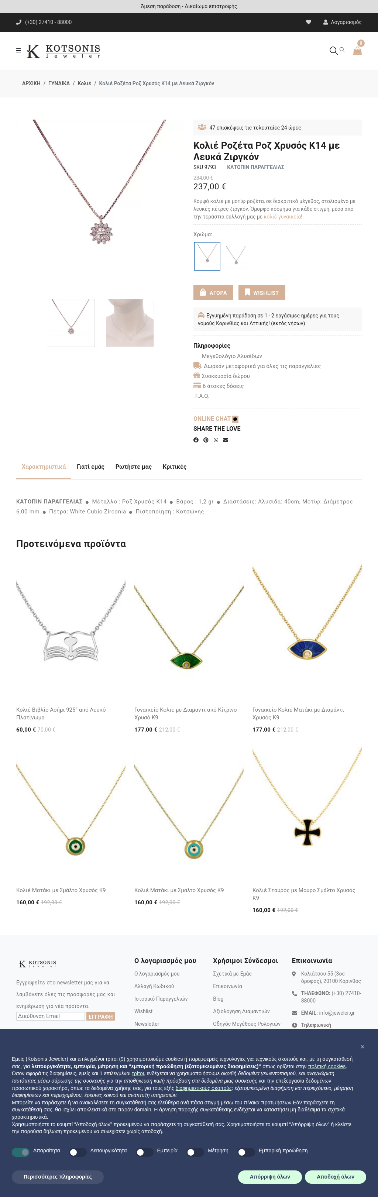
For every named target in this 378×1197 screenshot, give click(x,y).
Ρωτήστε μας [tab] (134, 466)
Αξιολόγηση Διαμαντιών (241, 1011)
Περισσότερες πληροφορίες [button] (58, 1177)
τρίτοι (138, 1073)
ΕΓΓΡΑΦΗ (101, 1017)
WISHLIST (262, 292)
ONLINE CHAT (215, 418)
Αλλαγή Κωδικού (154, 986)
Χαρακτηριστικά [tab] (44, 466)
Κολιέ (84, 83)
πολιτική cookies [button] (327, 1066)
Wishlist (143, 1011)
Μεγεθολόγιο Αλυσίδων (227, 356)
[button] (362, 1047)
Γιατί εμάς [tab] (90, 466)
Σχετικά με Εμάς (232, 974)
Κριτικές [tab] (174, 466)
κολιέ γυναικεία (282, 217)
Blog (218, 999)
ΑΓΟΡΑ (213, 292)
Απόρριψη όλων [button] (270, 1177)
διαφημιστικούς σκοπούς (204, 1088)
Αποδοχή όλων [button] (335, 1177)
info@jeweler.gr (336, 1013)
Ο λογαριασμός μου (156, 974)
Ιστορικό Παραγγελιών (161, 999)
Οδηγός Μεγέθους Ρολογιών (247, 1024)
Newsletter (146, 1024)
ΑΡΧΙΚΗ (31, 83)
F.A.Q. (202, 396)
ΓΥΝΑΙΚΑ (59, 83)
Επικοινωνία (227, 986)
